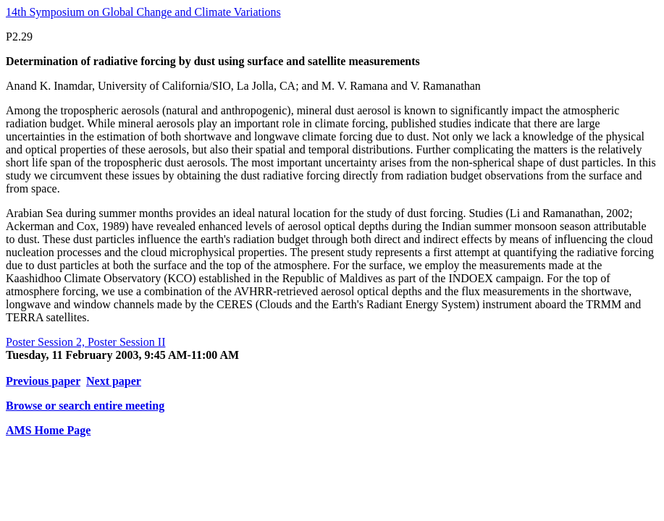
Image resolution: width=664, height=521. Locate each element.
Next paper (113, 381)
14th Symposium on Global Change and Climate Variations (143, 12)
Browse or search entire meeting (85, 405)
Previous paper (43, 381)
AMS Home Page (48, 430)
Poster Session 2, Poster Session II (85, 342)
